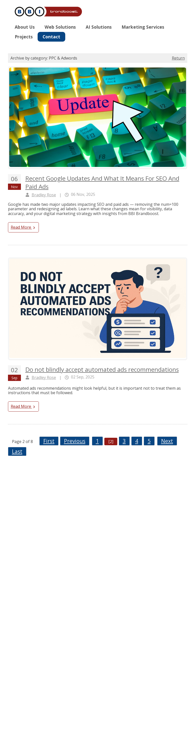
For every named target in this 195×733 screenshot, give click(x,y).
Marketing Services (143, 27)
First (49, 441)
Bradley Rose (44, 195)
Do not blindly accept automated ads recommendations (102, 369)
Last (17, 451)
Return (178, 58)
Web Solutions (60, 27)
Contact (51, 37)
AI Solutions (99, 27)
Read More (23, 227)
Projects (24, 37)
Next (167, 441)
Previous (74, 441)
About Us (25, 27)
